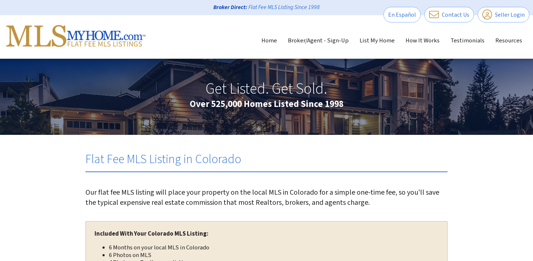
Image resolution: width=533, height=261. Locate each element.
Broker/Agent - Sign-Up (318, 40)
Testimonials (467, 40)
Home (269, 40)
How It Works (423, 40)
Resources (508, 40)
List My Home (377, 40)
